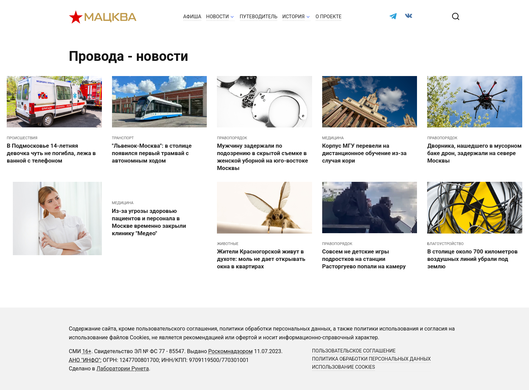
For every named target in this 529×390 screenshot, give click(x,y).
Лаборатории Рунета (122, 368)
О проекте (328, 17)
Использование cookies (343, 367)
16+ (86, 351)
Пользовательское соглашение (354, 351)
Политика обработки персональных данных (371, 359)
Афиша (192, 17)
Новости (217, 17)
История (293, 17)
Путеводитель (259, 17)
